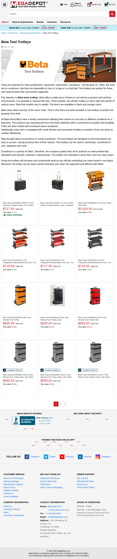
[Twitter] (50, 456)
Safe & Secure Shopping (51, 487)
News (6, 512)
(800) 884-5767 (55, 506)
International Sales (85, 481)
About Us (7, 506)
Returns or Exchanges (13, 478)
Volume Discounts (48, 481)
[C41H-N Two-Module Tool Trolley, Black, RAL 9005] (57, 353)
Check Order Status (86, 487)
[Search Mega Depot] (61, 14)
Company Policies (11, 509)
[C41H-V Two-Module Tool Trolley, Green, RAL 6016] (95, 353)
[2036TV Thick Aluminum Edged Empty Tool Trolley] (20, 181)
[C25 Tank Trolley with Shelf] (95, 181)
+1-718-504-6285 (53, 513)
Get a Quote (82, 478)
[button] (65, 404)
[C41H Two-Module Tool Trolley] (20, 295)
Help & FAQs (9, 487)
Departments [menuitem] (22, 22)
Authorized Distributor (50, 478)
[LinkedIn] (84, 456)
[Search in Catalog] (112, 14)
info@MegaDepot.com (58, 517)
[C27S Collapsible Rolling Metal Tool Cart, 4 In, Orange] (20, 238)
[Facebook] (32, 456)
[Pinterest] (67, 456)
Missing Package (11, 481)
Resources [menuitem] (65, 22)
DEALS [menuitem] (5, 22)
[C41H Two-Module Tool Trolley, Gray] (57, 295)
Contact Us (8, 493)
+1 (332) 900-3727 (56, 510)
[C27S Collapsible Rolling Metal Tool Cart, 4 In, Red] (57, 238)
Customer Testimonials (13, 515)
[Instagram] (103, 456)
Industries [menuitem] (52, 22)
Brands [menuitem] (40, 22)
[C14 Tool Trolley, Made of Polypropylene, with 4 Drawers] (57, 181)
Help (66, 4)
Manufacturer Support (13, 484)
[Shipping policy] (12, 215)
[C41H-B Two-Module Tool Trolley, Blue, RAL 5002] (20, 353)
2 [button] (60, 404)
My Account (82, 484)
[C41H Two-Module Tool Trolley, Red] (95, 295)
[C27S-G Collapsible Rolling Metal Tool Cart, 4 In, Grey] (95, 238)
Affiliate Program (10, 490)
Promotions (45, 484)
